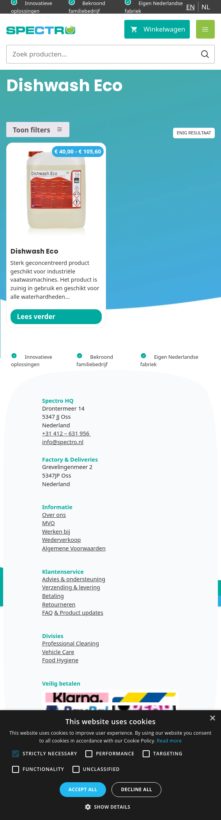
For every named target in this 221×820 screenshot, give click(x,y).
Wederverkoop (61, 539)
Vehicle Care (58, 652)
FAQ (47, 612)
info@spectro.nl (62, 442)
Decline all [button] (136, 789)
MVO (48, 523)
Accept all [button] (83, 789)
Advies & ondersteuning (73, 579)
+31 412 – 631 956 (66, 433)
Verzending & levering (71, 587)
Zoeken (205, 54)
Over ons (54, 514)
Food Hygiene (60, 660)
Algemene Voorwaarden (74, 548)
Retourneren (58, 604)
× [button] (212, 718)
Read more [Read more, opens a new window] (169, 740)
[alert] (110, 765)
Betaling (53, 596)
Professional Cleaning (70, 643)
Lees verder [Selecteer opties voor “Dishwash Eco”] (36, 316)
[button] (111, 807)
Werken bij (56, 531)
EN (190, 6)
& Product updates (78, 612)
